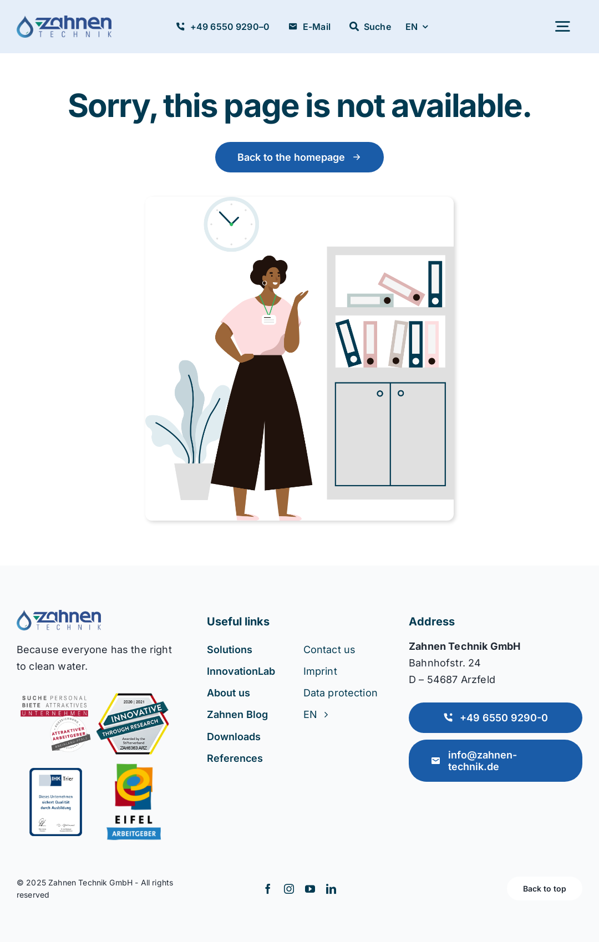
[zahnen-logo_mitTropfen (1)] (64, 21)
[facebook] (268, 889)
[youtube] (310, 889)
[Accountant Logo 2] (59, 615)
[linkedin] (331, 889)
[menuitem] (416, 26)
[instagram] (289, 889)
